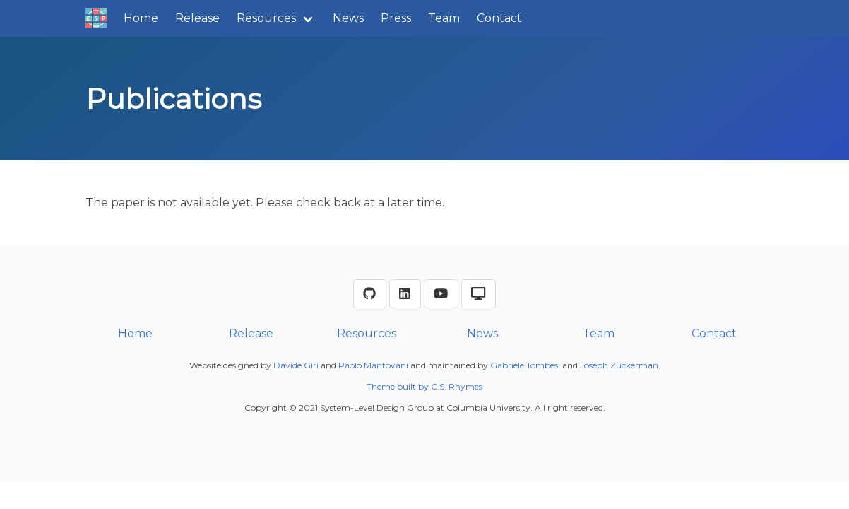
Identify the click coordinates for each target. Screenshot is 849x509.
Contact (499, 18)
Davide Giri (296, 365)
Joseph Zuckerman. (620, 365)
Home (141, 18)
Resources (266, 18)
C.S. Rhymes (456, 386)
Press (396, 18)
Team (444, 18)
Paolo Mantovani (373, 365)
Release (197, 18)
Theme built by (399, 386)
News (348, 18)
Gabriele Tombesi (525, 365)
